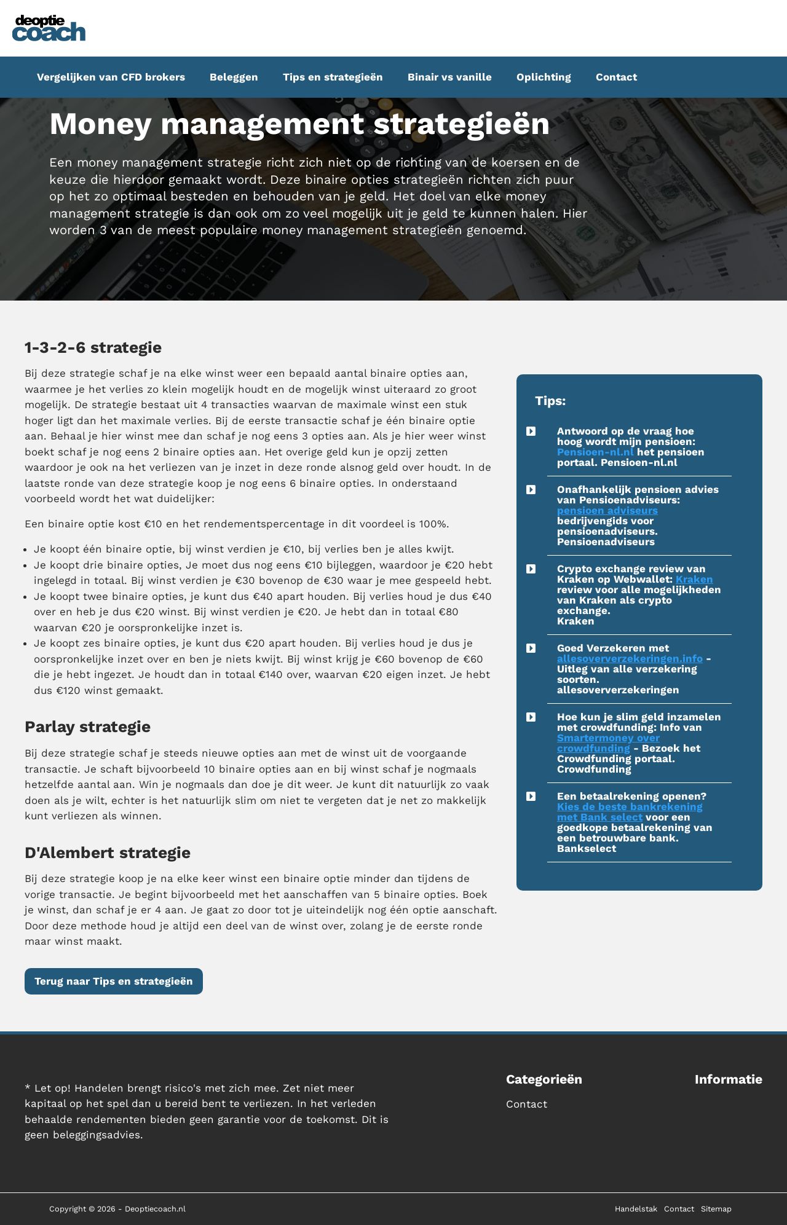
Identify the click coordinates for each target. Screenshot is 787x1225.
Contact (616, 77)
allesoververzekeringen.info (630, 658)
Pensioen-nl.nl (595, 452)
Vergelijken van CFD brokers (111, 77)
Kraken (694, 579)
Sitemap (716, 1208)
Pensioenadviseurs (606, 541)
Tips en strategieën (333, 77)
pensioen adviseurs (607, 510)
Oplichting (543, 77)
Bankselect (586, 848)
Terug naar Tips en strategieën (113, 981)
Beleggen (234, 77)
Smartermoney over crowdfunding (608, 742)
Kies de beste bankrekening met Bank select (630, 811)
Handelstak (636, 1208)
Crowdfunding (594, 769)
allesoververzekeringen (618, 689)
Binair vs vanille (450, 77)
